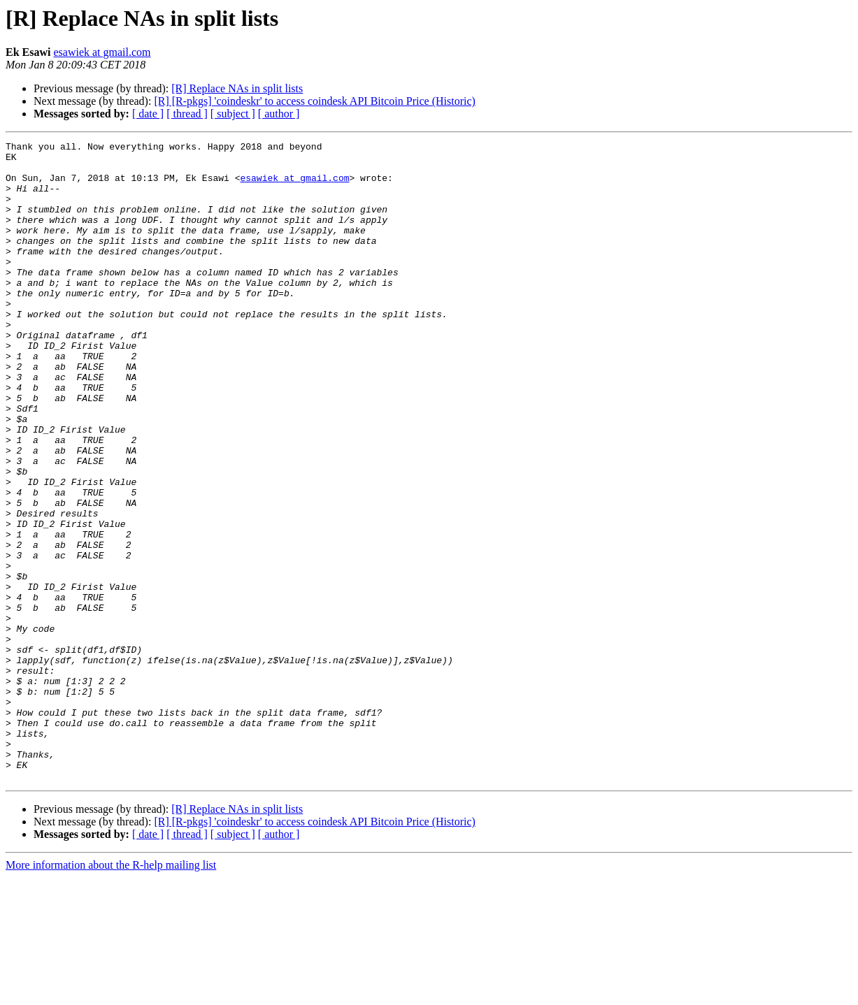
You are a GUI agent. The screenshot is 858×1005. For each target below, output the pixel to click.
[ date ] (148, 114)
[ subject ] (232, 114)
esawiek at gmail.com (101, 52)
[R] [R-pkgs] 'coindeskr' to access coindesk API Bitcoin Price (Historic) (314, 101)
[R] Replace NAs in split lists (237, 88)
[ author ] (279, 114)
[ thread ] (187, 114)
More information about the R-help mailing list (111, 993)
